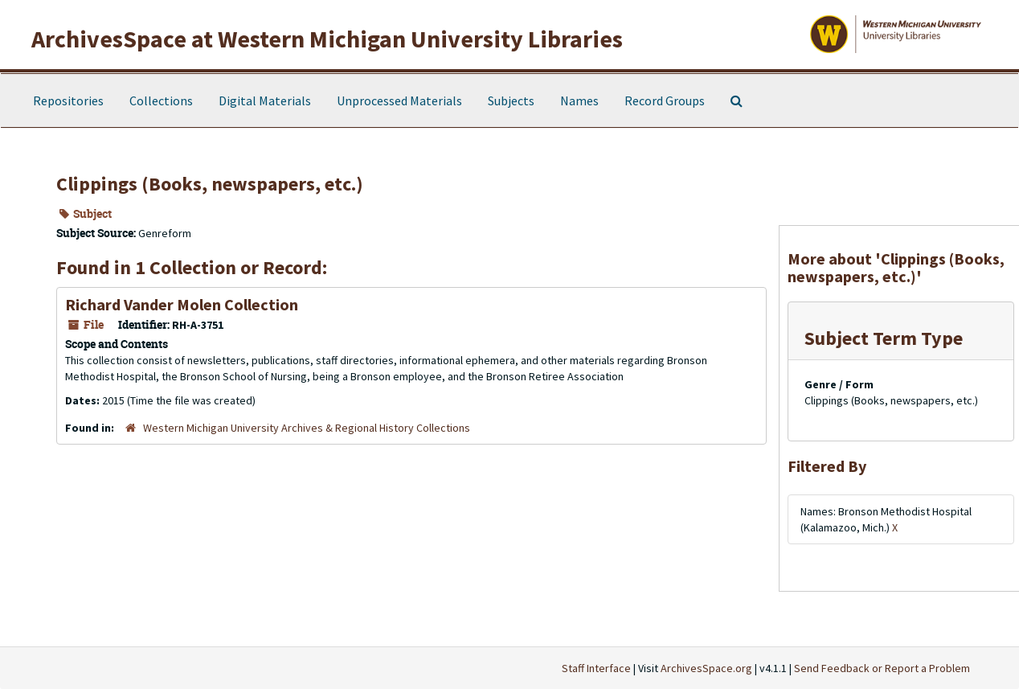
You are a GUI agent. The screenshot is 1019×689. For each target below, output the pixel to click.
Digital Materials (265, 100)
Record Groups (664, 100)
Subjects (511, 100)
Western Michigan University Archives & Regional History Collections (306, 427)
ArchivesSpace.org (706, 668)
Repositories (68, 100)
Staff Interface (596, 668)
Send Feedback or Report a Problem (882, 668)
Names (579, 100)
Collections (161, 100)
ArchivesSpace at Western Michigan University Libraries (327, 38)
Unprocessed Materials (399, 100)
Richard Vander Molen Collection (181, 304)
